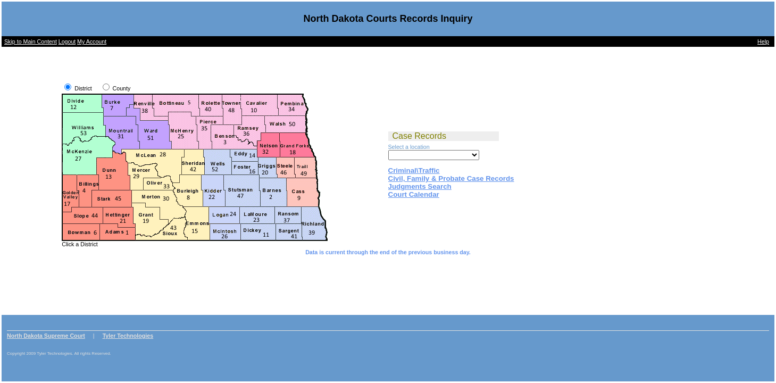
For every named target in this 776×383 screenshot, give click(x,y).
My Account (91, 41)
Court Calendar (413, 194)
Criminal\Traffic (414, 170)
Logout (67, 41)
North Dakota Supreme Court (46, 335)
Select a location (409, 147)
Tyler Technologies (128, 335)
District (83, 88)
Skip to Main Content (30, 41)
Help (763, 41)
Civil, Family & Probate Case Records (451, 178)
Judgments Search (420, 186)
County (122, 88)
